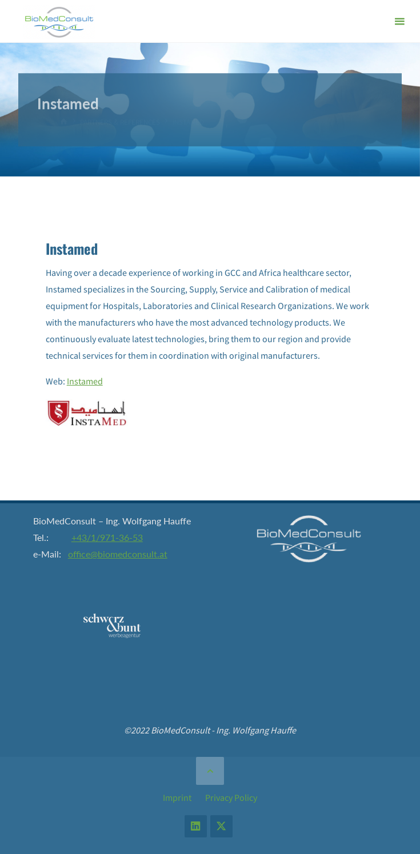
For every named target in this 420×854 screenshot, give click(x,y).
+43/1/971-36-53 (107, 537)
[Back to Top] (209, 770)
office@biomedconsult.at (117, 553)
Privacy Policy (231, 797)
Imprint (177, 797)
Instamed (85, 381)
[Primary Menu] (399, 21)
